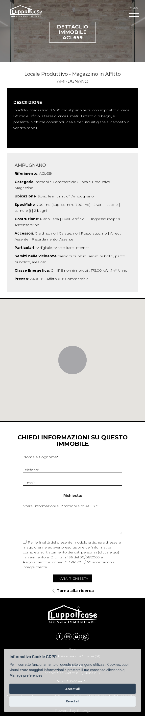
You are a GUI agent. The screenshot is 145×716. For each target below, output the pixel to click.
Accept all (72, 689)
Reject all (72, 701)
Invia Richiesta (72, 578)
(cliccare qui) (108, 552)
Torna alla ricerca (75, 590)
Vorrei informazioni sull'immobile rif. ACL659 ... (72, 518)
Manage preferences (25, 675)
